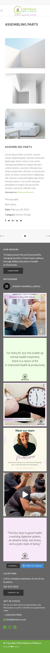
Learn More (13, 271)
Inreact (16, 646)
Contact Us (13, 592)
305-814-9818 (10, 586)
